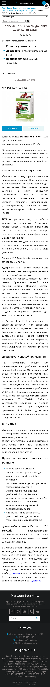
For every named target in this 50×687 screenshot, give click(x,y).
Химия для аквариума (25, 10)
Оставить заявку (25, 79)
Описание (12, 128)
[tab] (12, 128)
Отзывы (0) (33, 128)
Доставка (36, 580)
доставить (15, 573)
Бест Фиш (6, 8)
